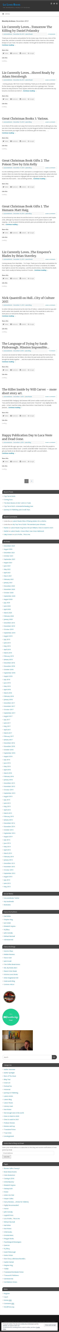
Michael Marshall (9, 936)
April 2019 (7, 649)
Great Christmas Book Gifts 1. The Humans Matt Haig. (25, 208)
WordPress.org (9, 1307)
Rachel (6, 528)
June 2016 (7, 763)
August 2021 (8, 562)
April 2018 (7, 689)
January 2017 (8, 740)
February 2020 (9, 616)
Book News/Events (10, 1172)
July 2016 (7, 760)
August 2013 (8, 877)
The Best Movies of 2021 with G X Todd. (17, 503)
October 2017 (8, 709)
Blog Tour (7, 1079)
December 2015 (9, 783)
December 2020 (9, 586)
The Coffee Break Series (12, 964)
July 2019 (7, 639)
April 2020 (7, 609)
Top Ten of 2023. (9, 496)
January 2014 (8, 860)
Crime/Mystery (9, 1182)
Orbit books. (8, 1232)
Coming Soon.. (8, 500)
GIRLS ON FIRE (9, 1195)
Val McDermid (8, 939)
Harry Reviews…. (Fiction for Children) (16, 1202)
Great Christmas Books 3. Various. (25, 118)
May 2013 (7, 887)
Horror (6, 1208)
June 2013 (7, 883)
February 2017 (9, 736)
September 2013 (9, 873)
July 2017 (7, 719)
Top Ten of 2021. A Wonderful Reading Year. (18, 506)
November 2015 (9, 786)
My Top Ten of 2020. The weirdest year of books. (29, 524)
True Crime (7, 1133)
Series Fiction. (8, 1255)
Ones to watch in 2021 (11, 1119)
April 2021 (7, 573)
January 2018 (8, 699)
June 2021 (7, 566)
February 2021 (9, 579)
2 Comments (51, 34)
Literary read (8, 1106)
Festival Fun (8, 1086)
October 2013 (8, 870)
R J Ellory (7, 1249)
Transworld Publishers (11, 1275)
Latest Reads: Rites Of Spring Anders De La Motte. (29, 521)
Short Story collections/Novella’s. (14, 1259)
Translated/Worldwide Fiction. (14, 1272)
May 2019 (7, 646)
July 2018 (7, 679)
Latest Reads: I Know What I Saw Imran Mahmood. (27, 531)
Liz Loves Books (11, 4)
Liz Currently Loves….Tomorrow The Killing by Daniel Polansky (27, 28)
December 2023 (9, 546)
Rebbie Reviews (9, 954)
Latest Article (8, 1096)
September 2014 (9, 833)
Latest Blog (28, 122)
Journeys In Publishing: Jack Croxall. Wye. (17, 510)
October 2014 (8, 830)
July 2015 (7, 800)
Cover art (7, 1083)
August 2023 (8, 549)
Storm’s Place (8, 951)
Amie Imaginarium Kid (11, 978)
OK (53, 1057)
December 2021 (9, 552)
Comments (9, 1304)
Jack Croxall (7, 961)
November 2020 (9, 589)
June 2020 (7, 606)
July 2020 (7, 603)
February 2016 (9, 776)
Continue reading (9, 45)
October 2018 (8, 669)
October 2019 (8, 629)
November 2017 (9, 706)
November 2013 (9, 866)
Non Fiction (7, 1109)
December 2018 (9, 663)
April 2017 (7, 730)
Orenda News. (8, 1235)
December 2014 (9, 823)
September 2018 (9, 673)
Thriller (6, 1269)
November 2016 (9, 746)
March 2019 (8, 653)
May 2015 (7, 806)
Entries (8, 1300)
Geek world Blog (9, 981)
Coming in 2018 (9, 1178)
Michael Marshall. (9, 1222)
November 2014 (9, 826)
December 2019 (9, 623)
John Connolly (8, 933)
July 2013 (7, 880)
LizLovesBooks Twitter (11, 898)
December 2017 (9, 703)
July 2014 (7, 840)
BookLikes (7, 905)
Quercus (7, 1245)
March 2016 (8, 773)
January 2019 (8, 659)
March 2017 (8, 733)
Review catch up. (9, 1126)
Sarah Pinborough (10, 1252)
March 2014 (8, 853)
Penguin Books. (9, 1239)
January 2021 (8, 583)
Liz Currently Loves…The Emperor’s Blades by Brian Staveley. (26, 254)
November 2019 (9, 626)
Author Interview (9, 1069)
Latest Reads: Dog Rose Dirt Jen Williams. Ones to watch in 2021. (32, 528)
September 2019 (9, 633)
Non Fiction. (8, 1228)
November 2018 (9, 666)
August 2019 (8, 636)
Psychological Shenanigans (12, 1242)
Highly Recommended (11, 1205)
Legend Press (8, 1215)
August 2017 (8, 716)
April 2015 (7, 810)
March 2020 (8, 613)
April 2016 (7, 770)
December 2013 (9, 863)
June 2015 (7, 803)
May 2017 (7, 726)
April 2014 (7, 850)
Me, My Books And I (10, 968)
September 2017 (9, 713)
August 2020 (8, 599)
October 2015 (8, 790)
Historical (7, 1089)
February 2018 (9, 696)
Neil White (7, 916)
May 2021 (7, 569)
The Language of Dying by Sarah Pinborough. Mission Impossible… (25, 345)
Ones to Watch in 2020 (11, 1116)
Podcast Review (9, 1123)
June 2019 (7, 643)
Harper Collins (8, 1198)
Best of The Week (10, 1076)
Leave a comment (50, 80)
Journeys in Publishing (11, 1093)
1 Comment (52, 351)
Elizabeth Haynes (9, 926)
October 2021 (8, 556)
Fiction (6, 1192)
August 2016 (8, 756)
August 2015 (8, 796)
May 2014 (7, 846)
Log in (6, 1297)
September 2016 (9, 753)
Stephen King (8, 919)
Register (7, 1293)
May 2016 (7, 766)
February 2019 (9, 656)
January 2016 (8, 780)
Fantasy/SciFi (8, 1188)
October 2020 (8, 593)
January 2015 (8, 820)
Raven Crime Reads (10, 971)
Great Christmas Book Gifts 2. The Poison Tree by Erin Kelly (25, 162)
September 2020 (9, 596)
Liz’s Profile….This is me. (22, 534)
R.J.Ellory (7, 929)
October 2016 (8, 750)
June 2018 (7, 683)
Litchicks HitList (9, 984)
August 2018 (8, 676)
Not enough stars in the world (14, 1113)
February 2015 (9, 816)
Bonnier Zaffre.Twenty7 (12, 1168)
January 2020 (8, 619)
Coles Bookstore (9, 1175)
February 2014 (9, 856)
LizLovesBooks (8, 34)
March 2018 (8, 693)
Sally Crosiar (8, 534)
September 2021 (9, 559)
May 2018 (7, 686)
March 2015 (8, 813)
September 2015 (9, 793)
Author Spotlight (9, 1073)
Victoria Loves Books (11, 974)
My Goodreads (9, 901)
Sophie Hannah (9, 1262)
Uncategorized (9, 1136)
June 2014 (7, 843)
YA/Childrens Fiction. (10, 1282)
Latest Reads (29, 34)
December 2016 (9, 743)
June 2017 (7, 723)
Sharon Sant (8, 958)
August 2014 (8, 836)
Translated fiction (10, 1129)
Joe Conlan (7, 923)
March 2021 (8, 576)
